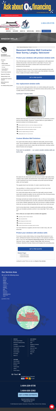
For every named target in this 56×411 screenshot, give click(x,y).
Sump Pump (16, 348)
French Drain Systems (6, 72)
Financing (32, 349)
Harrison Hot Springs (6, 294)
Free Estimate (46, 31)
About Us (22, 31)
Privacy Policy (31, 403)
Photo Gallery (16, 370)
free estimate (42, 261)
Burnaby (4, 280)
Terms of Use (38, 403)
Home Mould (16, 351)
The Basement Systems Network (6, 79)
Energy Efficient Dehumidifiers (5, 69)
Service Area (30, 31)
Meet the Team (33, 348)
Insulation (15, 344)
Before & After (16, 363)
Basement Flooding (5, 74)
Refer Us (38, 31)
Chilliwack (5, 282)
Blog (31, 353)
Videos (15, 368)
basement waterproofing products (36, 239)
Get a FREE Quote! (35, 249)
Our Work (15, 31)
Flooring (3, 67)
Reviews (15, 364)
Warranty (32, 351)
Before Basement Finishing (5, 83)
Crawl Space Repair (17, 340)
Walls (3, 61)
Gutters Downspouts (6, 65)
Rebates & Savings (34, 344)
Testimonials (16, 366)
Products (3, 60)
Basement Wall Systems (24, 256)
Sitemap (44, 403)
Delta (4, 289)
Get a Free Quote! (35, 77)
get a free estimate (28, 395)
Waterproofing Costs (5, 76)
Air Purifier (15, 353)
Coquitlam (5, 287)
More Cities (6, 298)
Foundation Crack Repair (19, 346)
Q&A (31, 342)
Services (8, 31)
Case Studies (16, 361)
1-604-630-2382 (28, 391)
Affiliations (32, 346)
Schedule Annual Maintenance (12, 15)
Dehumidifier (16, 349)
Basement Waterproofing (5, 55)
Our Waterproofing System (7, 85)
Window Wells (5, 63)
